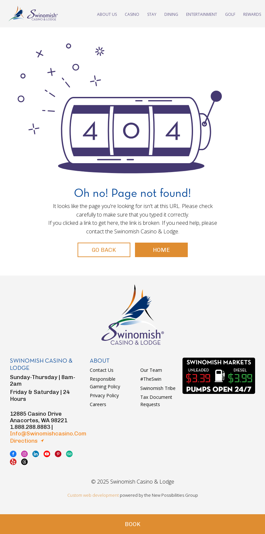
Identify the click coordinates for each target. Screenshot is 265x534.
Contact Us (102, 370)
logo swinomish (133, 314)
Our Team (151, 370)
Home (161, 250)
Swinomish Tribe (158, 388)
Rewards (252, 13)
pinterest (58, 454)
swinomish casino (33, 13)
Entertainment (201, 13)
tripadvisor (69, 454)
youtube (47, 454)
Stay (151, 13)
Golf (230, 13)
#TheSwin (150, 379)
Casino (132, 13)
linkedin (35, 454)
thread (24, 462)
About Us (107, 13)
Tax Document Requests (156, 400)
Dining (171, 13)
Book (132, 524)
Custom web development (93, 495)
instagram (24, 454)
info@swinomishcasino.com (48, 433)
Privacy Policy (104, 395)
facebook (13, 454)
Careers (98, 404)
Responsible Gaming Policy (105, 382)
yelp (13, 462)
